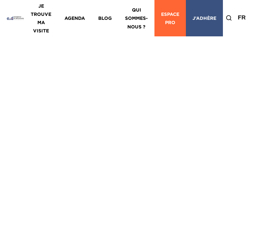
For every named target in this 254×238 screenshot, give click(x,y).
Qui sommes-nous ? (136, 18)
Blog (105, 18)
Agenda (74, 18)
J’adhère (204, 18)
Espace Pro (170, 18)
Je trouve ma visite (41, 18)
